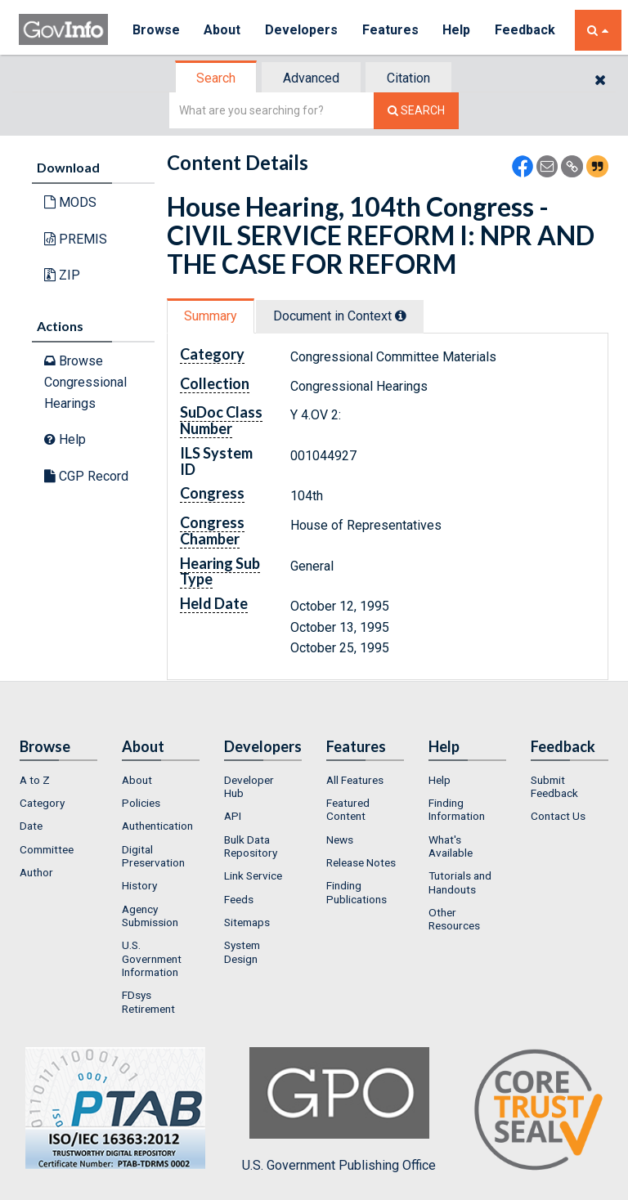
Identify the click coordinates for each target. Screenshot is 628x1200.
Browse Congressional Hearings (85, 381)
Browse (156, 30)
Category (42, 802)
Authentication (157, 825)
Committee (47, 849)
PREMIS (75, 239)
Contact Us (558, 815)
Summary (210, 316)
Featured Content (348, 809)
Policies (141, 802)
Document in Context (339, 316)
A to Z (35, 779)
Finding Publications (356, 892)
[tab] (216, 78)
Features (391, 30)
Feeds (238, 899)
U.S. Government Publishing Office (339, 1110)
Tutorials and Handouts (459, 882)
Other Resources (454, 919)
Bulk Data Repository (250, 846)
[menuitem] (58, 779)
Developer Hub (249, 786)
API (232, 815)
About (222, 30)
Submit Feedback (554, 786)
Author (36, 872)
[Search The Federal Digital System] (416, 110)
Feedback (526, 30)
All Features (355, 779)
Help (458, 30)
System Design (242, 951)
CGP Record (86, 476)
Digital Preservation (153, 856)
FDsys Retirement (148, 1001)
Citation (408, 78)
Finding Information (456, 809)
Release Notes (361, 862)
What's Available (450, 846)
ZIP (62, 275)
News (339, 839)
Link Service (253, 875)
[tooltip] (400, 315)
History (139, 885)
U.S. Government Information (152, 958)
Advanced (311, 78)
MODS (70, 202)
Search (216, 78)
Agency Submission (150, 915)
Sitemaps (247, 922)
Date (31, 825)
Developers (302, 30)
